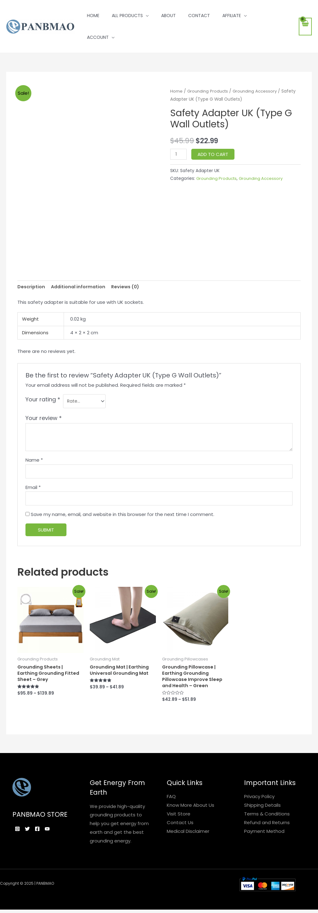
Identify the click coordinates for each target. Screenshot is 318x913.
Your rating (42, 400)
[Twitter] (31, 833)
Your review (43, 419)
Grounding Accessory (258, 91)
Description (31, 287)
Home (93, 15)
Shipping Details (262, 809)
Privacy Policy (259, 801)
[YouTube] (58, 833)
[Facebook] (45, 833)
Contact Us (180, 827)
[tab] (31, 287)
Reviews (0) (128, 287)
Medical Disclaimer (188, 835)
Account (98, 37)
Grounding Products (208, 91)
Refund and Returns (267, 827)
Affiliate (231, 15)
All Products (127, 15)
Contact (199, 15)
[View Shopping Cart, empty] (305, 26)
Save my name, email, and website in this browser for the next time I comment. (122, 517)
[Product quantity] (178, 154)
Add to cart (213, 154)
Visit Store (178, 818)
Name (34, 461)
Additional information (80, 287)
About (168, 15)
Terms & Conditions (267, 818)
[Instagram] (17, 833)
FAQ (171, 801)
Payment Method (264, 835)
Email (33, 489)
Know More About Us (190, 809)
